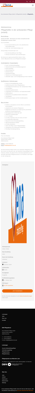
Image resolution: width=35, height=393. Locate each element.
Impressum (4, 378)
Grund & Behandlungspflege (9, 348)
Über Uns (4, 318)
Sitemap (4, 382)
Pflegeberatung (5, 351)
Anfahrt (4, 377)
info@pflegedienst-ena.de (10, 145)
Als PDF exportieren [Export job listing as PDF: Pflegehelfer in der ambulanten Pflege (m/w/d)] (7, 285)
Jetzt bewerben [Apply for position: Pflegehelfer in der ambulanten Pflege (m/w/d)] (17, 291)
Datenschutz (5, 380)
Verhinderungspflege (7, 350)
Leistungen (4, 314)
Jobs (3, 316)
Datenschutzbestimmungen (26, 296)
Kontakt (4, 320)
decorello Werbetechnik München (25, 390)
